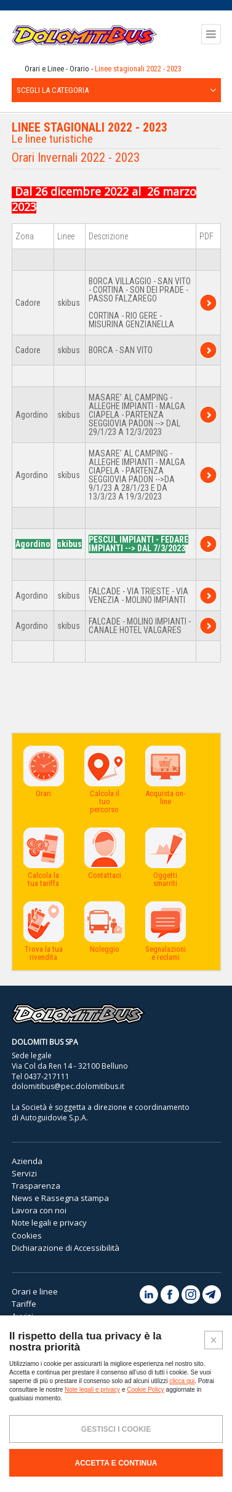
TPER (208, 302)
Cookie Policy (145, 1389)
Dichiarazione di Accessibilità (65, 1247)
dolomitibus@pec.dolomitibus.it (68, 1086)
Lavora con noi (39, 1210)
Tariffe (24, 1303)
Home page (15, 68)
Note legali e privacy (49, 1222)
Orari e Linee (44, 68)
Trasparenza (36, 1185)
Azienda (27, 1161)
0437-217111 (47, 1076)
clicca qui (181, 1381)
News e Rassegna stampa (60, 1197)
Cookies (27, 1235)
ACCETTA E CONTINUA (116, 1463)
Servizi (24, 1173)
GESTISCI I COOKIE (116, 1429)
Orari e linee (35, 1291)
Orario (79, 68)
